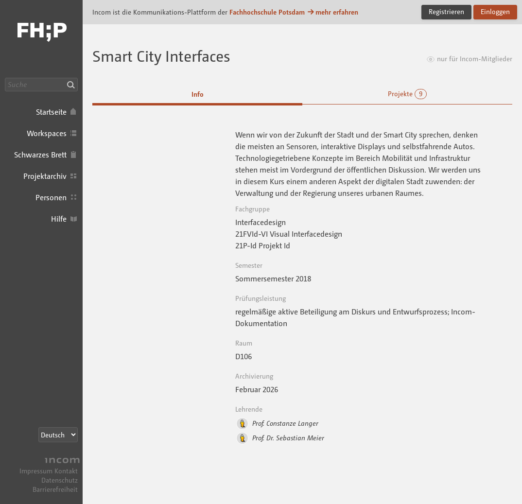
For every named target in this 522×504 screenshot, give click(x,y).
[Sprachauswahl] (58, 434)
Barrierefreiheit (55, 489)
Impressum (35, 471)
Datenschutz (59, 480)
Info (197, 94)
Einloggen (495, 11)
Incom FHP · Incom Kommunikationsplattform (41, 39)
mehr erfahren (332, 12)
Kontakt (66, 471)
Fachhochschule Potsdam (267, 12)
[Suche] (41, 84)
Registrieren (446, 11)
